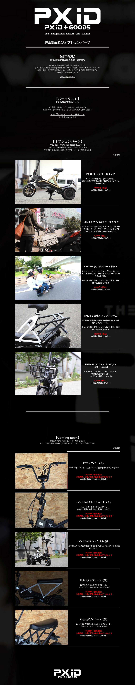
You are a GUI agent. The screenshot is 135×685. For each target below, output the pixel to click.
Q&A (78, 33)
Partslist (70, 33)
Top (47, 33)
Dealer (60, 33)
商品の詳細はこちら (101, 190)
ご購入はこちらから (67, 77)
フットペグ (103, 280)
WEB (69, 117)
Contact (86, 33)
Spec (53, 33)
